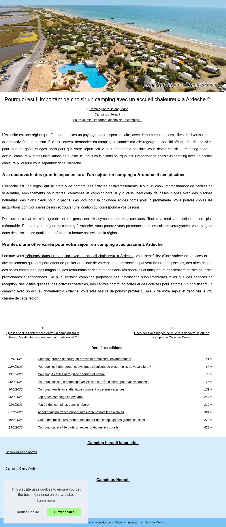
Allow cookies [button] (64, 512)
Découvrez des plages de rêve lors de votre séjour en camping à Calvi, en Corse (171, 335)
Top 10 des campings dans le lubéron (64, 404)
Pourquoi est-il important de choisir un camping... (107, 120)
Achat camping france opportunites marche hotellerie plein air (81, 412)
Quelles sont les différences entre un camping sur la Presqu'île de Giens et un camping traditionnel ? (42, 335)
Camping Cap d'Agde (21, 468)
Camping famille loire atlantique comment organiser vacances (81, 389)
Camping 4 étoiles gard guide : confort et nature (71, 374)
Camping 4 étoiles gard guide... (27, 508)
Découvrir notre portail (21, 452)
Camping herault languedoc (108, 109)
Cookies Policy (154, 522)
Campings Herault (107, 114)
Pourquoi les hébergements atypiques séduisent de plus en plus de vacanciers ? (94, 366)
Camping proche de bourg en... (27, 489)
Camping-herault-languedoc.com (92, 522)
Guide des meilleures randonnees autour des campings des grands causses (91, 419)
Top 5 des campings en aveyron (60, 396)
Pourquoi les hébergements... (26, 498)
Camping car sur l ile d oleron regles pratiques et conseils (78, 427)
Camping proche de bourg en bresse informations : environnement (84, 358)
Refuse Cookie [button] (28, 512)
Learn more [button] (46, 500)
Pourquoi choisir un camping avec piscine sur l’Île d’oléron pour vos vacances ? (93, 381)
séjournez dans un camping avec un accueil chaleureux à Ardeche (79, 256)
